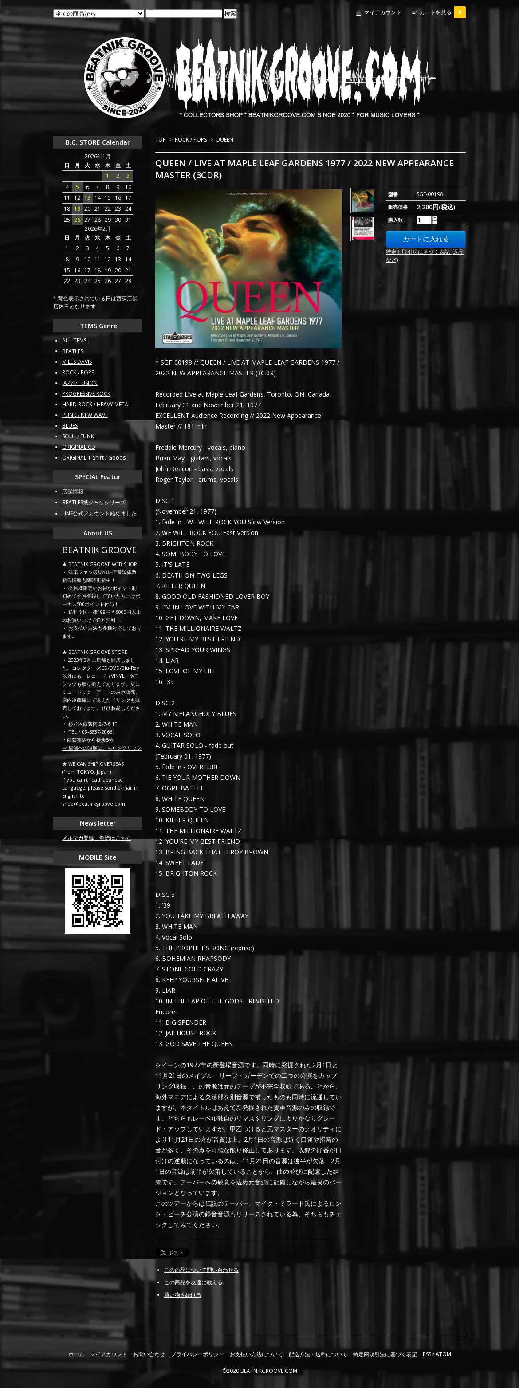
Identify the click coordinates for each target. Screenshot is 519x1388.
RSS (427, 1354)
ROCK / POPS (191, 139)
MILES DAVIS (77, 362)
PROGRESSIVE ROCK (86, 393)
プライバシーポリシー (197, 1354)
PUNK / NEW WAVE (85, 415)
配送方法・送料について (318, 1354)
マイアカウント (382, 12)
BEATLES (72, 351)
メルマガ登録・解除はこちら (96, 837)
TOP (160, 139)
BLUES (70, 425)
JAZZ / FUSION (80, 383)
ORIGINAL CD (78, 447)
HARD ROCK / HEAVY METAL (96, 404)
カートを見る (443, 12)
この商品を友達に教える (193, 1282)
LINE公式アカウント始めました (99, 513)
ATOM (443, 1354)
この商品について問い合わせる (201, 1270)
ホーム (76, 1354)
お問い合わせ (149, 1354)
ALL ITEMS (74, 340)
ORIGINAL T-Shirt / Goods (94, 457)
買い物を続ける (182, 1294)
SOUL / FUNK (78, 436)
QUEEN (224, 139)
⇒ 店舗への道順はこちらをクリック (102, 747)
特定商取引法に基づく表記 (385, 1354)
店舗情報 (72, 491)
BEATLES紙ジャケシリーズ (94, 502)
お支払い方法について (256, 1354)
